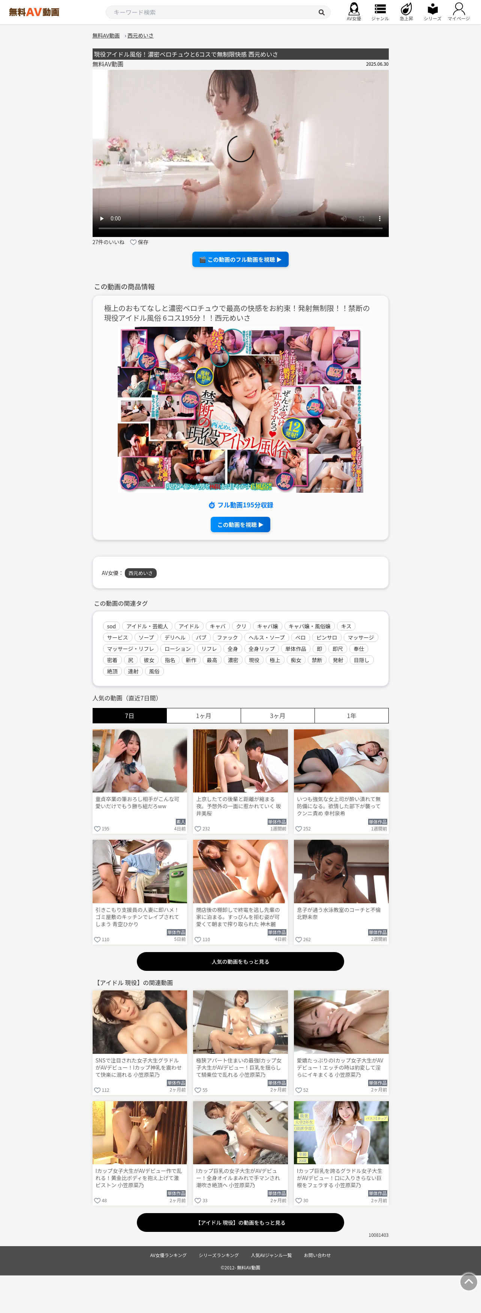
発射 (338, 660)
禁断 (317, 660)
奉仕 (359, 648)
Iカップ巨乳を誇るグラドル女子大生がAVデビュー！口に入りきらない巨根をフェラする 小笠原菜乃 (339, 1178)
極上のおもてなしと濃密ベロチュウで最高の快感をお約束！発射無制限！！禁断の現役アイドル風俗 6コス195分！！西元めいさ (237, 313)
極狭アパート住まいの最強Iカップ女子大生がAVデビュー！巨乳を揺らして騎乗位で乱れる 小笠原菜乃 (239, 1067)
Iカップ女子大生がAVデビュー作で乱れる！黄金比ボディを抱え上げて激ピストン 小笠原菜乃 (139, 1178)
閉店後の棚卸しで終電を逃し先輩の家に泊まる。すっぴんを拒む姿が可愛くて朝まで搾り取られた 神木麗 (238, 917)
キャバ (218, 626)
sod (111, 626)
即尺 (338, 648)
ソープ (146, 637)
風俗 (154, 671)
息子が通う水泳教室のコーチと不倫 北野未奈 (339, 913)
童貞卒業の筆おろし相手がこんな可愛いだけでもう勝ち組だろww (138, 802)
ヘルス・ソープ (267, 637)
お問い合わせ (317, 1255)
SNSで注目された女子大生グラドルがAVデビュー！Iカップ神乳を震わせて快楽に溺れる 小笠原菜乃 (139, 1067)
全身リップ (262, 648)
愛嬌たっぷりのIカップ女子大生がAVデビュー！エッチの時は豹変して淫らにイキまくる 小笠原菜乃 (340, 1067)
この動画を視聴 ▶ (240, 524)
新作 (191, 660)
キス (346, 626)
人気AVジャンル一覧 (271, 1255)
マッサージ (361, 637)
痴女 (296, 660)
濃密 (233, 660)
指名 (170, 660)
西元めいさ (141, 573)
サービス (117, 637)
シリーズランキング (219, 1255)
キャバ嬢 (267, 626)
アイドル (189, 626)
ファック (227, 637)
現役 (254, 660)
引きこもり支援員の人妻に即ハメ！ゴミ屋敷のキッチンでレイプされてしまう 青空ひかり (138, 917)
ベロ (300, 637)
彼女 (149, 660)
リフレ (209, 648)
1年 (351, 715)
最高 (212, 660)
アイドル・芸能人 (147, 626)
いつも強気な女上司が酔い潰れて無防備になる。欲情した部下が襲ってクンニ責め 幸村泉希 (339, 806)
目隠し (362, 660)
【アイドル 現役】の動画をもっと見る (240, 1222)
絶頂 (112, 671)
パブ (201, 637)
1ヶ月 (203, 715)
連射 (133, 671)
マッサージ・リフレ (130, 648)
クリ (241, 626)
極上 (275, 660)
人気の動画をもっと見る (241, 961)
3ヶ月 (277, 715)
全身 (233, 648)
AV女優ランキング (168, 1255)
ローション (178, 648)
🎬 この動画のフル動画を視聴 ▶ (240, 259)
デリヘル (175, 637)
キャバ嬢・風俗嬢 (310, 626)
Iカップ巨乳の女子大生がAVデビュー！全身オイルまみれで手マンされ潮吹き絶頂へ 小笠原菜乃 (238, 1178)
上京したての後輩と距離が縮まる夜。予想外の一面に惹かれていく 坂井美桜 (238, 806)
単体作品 (295, 648)
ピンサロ (326, 637)
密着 (112, 660)
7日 (129, 715)
